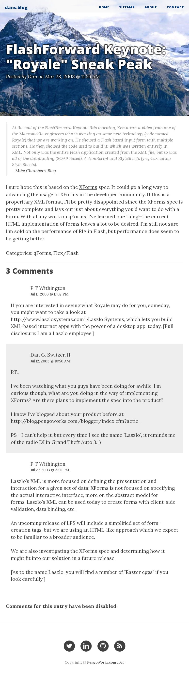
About (151, 7)
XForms (88, 187)
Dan (32, 76)
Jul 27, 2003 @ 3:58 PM (50, 470)
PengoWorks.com (101, 662)
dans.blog (16, 7)
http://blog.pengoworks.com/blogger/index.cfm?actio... (76, 421)
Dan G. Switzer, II (50, 355)
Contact (175, 7)
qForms (42, 253)
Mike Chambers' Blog (35, 170)
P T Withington (48, 288)
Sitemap (127, 7)
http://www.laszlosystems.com (47, 319)
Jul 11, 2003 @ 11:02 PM (49, 294)
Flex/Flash (66, 253)
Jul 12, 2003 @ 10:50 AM (50, 361)
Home (104, 7)
